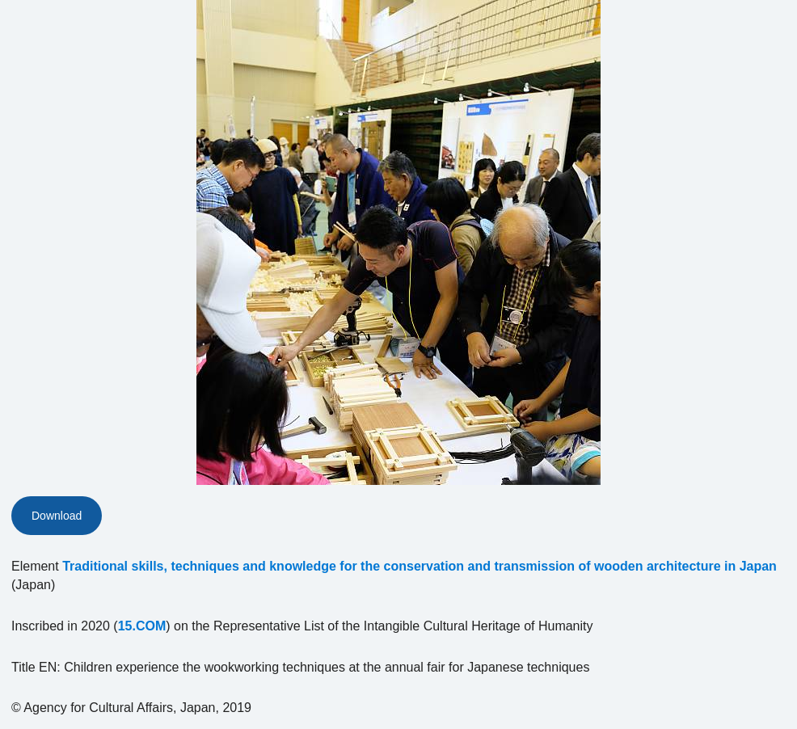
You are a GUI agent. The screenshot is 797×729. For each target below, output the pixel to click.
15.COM (142, 626)
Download (57, 515)
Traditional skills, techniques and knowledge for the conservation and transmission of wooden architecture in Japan (419, 566)
